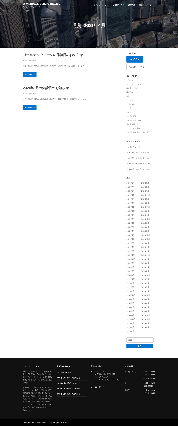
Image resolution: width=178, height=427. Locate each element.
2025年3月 (130, 191)
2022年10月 (131, 223)
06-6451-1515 (136, 67)
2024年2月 (145, 203)
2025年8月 (145, 183)
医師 (140, 5)
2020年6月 (145, 263)
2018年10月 (145, 296)
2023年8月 (145, 211)
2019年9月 (145, 279)
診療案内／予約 (118, 5)
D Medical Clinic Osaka (41, 3)
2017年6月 (145, 328)
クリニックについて (101, 5)
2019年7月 (145, 283)
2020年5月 (130, 267)
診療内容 (131, 5)
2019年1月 (145, 291)
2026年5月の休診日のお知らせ (138, 164)
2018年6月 (145, 304)
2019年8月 (130, 283)
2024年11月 (145, 195)
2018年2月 (145, 312)
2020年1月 (130, 275)
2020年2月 (145, 271)
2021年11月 (131, 239)
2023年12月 (131, 207)
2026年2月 (130, 183)
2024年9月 (130, 199)
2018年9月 (130, 299)
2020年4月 (145, 267)
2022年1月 (130, 235)
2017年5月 (130, 332)
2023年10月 (131, 211)
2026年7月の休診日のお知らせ (138, 153)
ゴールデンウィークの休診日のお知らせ (53, 55)
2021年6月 (145, 243)
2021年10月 (145, 239)
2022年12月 (145, 219)
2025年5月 (145, 187)
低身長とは (130, 113)
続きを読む (30, 75)
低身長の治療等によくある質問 (138, 133)
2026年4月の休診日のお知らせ (138, 169)
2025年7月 (130, 187)
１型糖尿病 (130, 105)
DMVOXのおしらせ (133, 147)
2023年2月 (130, 219)
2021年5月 (130, 247)
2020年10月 (131, 259)
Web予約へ (134, 60)
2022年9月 (145, 223)
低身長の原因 (131, 117)
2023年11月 (145, 207)
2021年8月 (130, 243)
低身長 (128, 109)
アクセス (150, 5)
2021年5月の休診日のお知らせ (46, 88)
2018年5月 (130, 307)
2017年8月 (145, 323)
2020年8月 (130, 263)
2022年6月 (145, 227)
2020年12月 (131, 255)
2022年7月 (130, 227)
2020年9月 (145, 259)
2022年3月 (145, 231)
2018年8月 (145, 299)
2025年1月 (145, 191)
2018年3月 (130, 312)
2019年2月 (130, 291)
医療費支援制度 (132, 125)
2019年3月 (145, 288)
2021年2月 (130, 251)
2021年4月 (145, 247)
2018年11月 (131, 296)
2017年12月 (145, 315)
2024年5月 (130, 203)
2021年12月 (145, 235)
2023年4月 (145, 215)
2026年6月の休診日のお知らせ (138, 158)
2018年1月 (130, 315)
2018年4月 (145, 307)
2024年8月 (145, 199)
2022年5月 (130, 231)
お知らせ (129, 81)
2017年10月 (145, 320)
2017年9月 (130, 323)
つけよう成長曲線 (133, 129)
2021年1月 (145, 251)
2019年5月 (130, 288)
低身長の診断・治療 (133, 121)
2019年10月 (131, 279)
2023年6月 (130, 215)
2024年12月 (131, 195)
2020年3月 (130, 271)
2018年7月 (130, 304)
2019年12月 (145, 275)
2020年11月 (145, 255)
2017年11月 (131, 320)
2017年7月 (130, 328)
